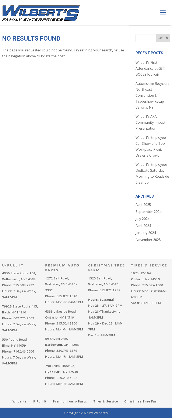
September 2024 (148, 211)
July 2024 (143, 218)
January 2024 (146, 232)
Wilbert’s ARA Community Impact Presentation (150, 122)
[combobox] (146, 38)
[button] (163, 12)
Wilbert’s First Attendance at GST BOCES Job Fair (150, 68)
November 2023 (148, 239)
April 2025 (143, 204)
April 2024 (143, 225)
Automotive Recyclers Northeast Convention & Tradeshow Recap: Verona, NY (152, 95)
